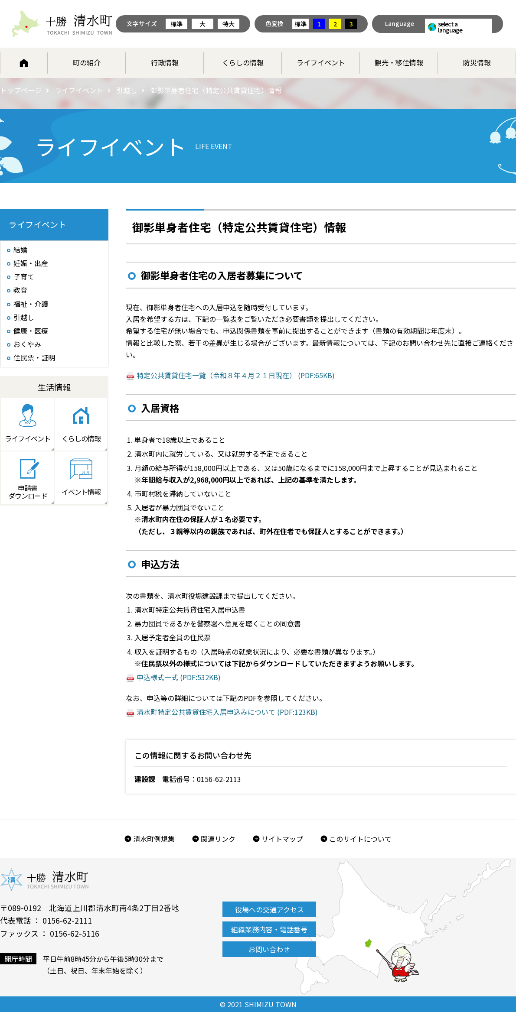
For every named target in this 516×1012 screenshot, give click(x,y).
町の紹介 (87, 62)
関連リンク (218, 838)
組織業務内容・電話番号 (269, 929)
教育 (20, 290)
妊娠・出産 (30, 263)
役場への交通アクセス (269, 909)
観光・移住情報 (399, 62)
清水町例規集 (154, 838)
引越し (126, 90)
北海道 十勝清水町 (62, 23)
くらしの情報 (243, 62)
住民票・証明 (34, 357)
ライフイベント (321, 62)
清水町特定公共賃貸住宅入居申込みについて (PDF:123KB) (227, 712)
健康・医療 (30, 330)
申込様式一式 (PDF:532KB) (179, 677)
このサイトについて (360, 838)
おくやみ (27, 344)
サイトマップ (282, 838)
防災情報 (477, 62)
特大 (228, 23)
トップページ (21, 90)
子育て (23, 276)
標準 (176, 23)
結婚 (20, 249)
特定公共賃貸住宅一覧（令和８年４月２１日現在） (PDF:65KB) (236, 375)
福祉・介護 (30, 303)
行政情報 (165, 62)
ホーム (24, 63)
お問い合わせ (269, 949)
